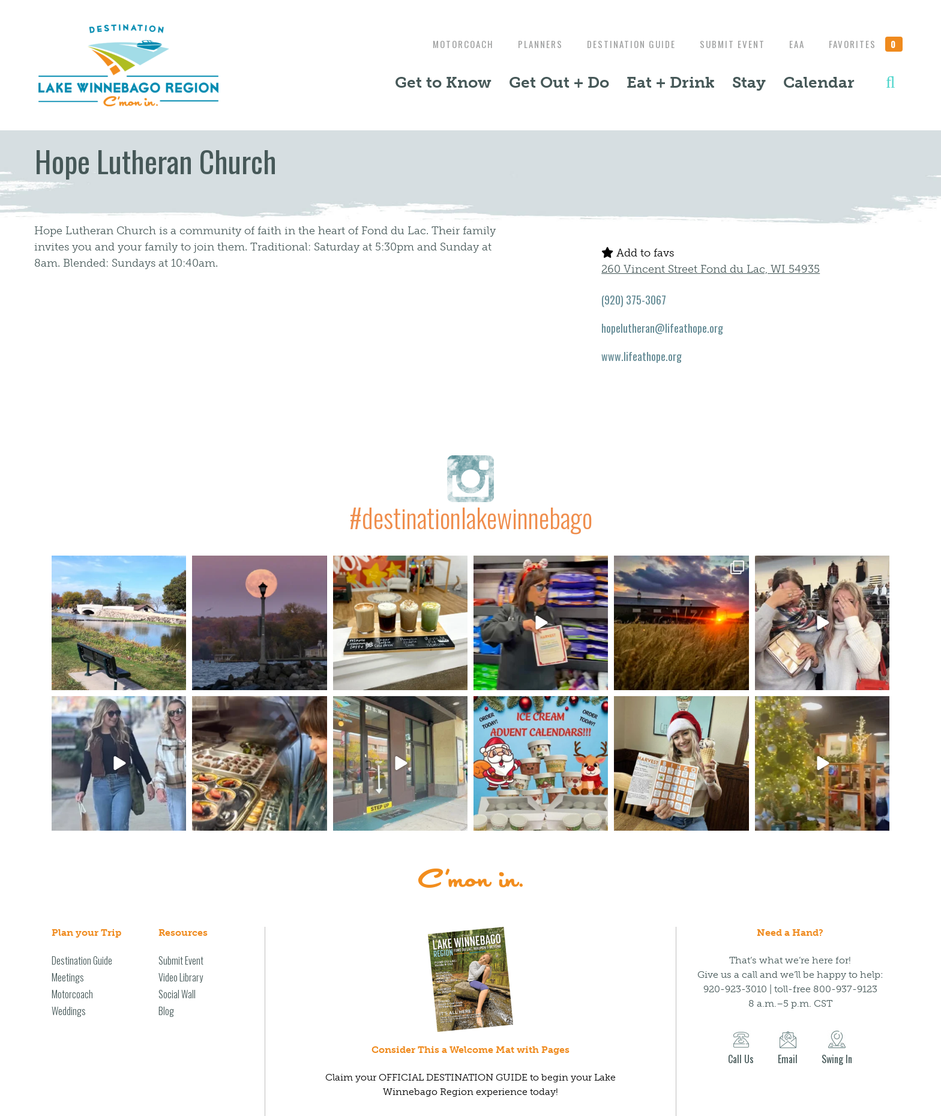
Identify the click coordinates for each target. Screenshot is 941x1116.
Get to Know (443, 82)
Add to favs (637, 252)
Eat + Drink (671, 82)
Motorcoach (448, 43)
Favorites (866, 43)
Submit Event (726, 43)
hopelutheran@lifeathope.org (662, 328)
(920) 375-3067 (633, 300)
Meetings (68, 977)
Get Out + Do (559, 82)
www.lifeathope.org (641, 356)
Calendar (819, 82)
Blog (166, 1011)
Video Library (180, 977)
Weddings (69, 1011)
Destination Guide (622, 43)
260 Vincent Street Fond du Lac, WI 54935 (710, 269)
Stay (749, 82)
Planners (528, 43)
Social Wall (177, 994)
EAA (794, 43)
